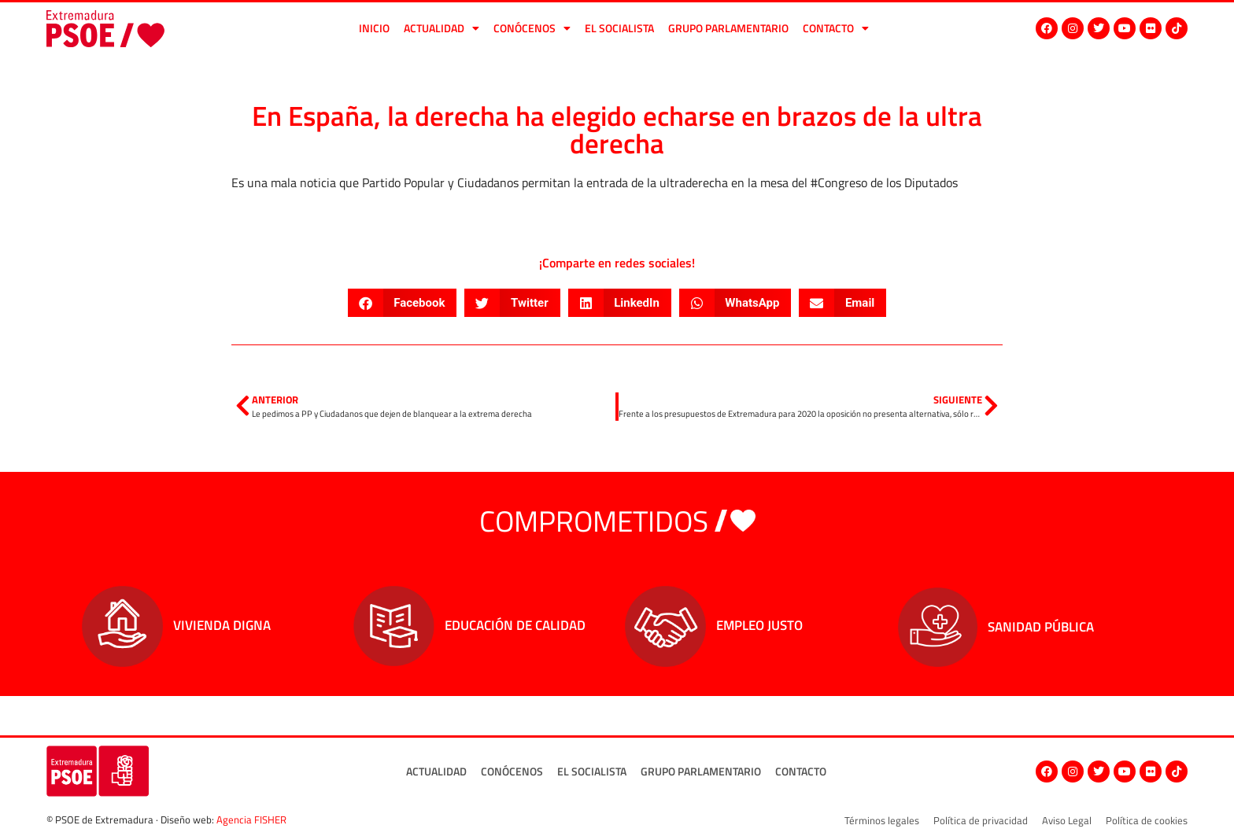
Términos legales (881, 820)
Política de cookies (1147, 820)
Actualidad (441, 28)
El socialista (619, 28)
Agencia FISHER (251, 819)
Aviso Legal (1067, 820)
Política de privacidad (980, 820)
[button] (402, 303)
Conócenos (532, 28)
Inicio (374, 28)
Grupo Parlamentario (728, 28)
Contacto (836, 28)
